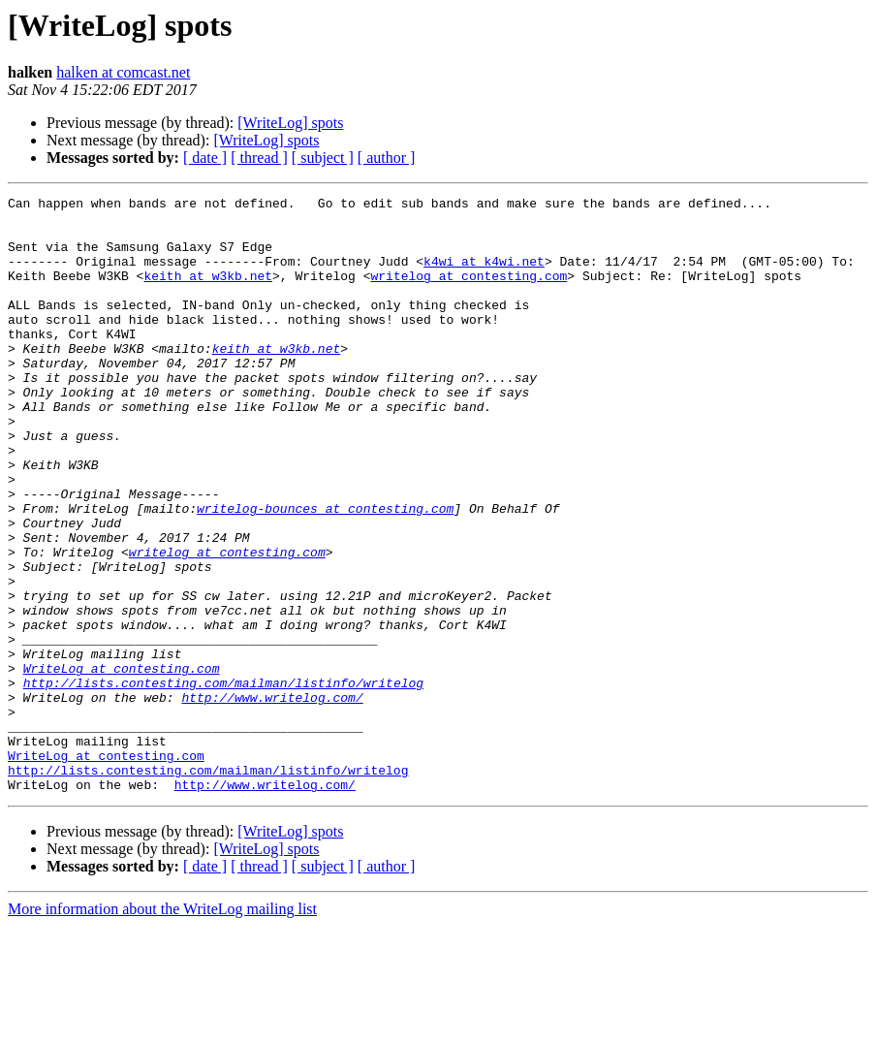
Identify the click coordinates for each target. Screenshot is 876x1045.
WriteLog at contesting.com (121, 764)
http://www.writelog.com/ (271, 799)
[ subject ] (323, 157)
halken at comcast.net (123, 72)
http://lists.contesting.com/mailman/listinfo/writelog (223, 781)
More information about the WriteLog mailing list (162, 1028)
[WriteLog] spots (290, 122)
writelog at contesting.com (468, 292)
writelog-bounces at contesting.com (325, 572)
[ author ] (387, 157)
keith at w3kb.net (207, 292)
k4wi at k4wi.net (484, 275)
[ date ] (205, 157)
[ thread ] (259, 157)
